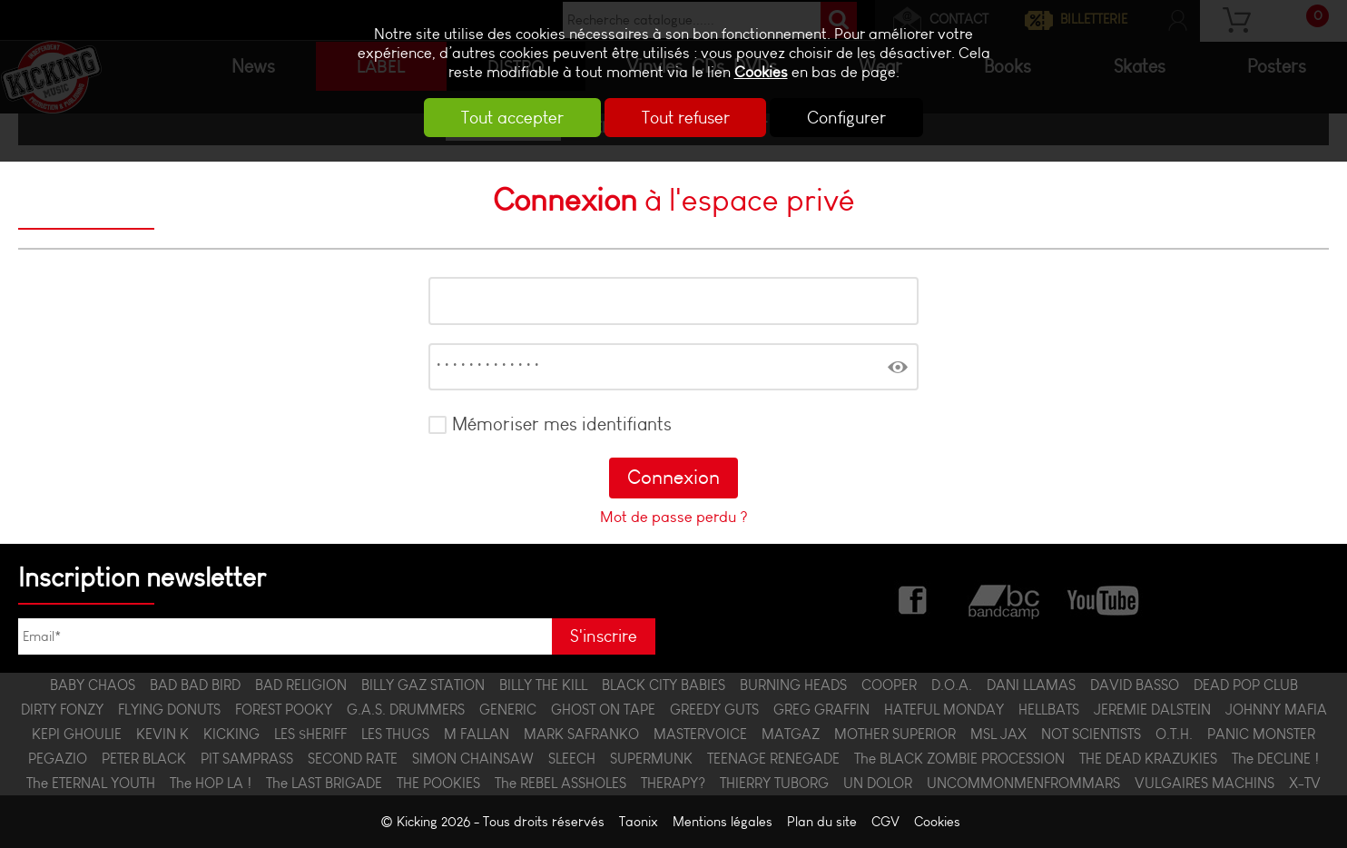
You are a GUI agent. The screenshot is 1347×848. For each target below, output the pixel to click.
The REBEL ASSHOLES (560, 783)
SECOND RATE (353, 758)
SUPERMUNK (651, 758)
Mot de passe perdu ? (674, 517)
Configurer (849, 117)
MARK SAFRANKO (581, 734)
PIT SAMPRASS (247, 758)
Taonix (638, 821)
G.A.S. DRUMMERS (406, 709)
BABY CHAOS (92, 685)
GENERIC (507, 709)
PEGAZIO (57, 758)
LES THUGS (395, 734)
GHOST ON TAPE (603, 709)
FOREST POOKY (283, 709)
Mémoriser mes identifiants (562, 424)
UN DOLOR (877, 783)
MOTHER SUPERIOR (895, 734)
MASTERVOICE (700, 734)
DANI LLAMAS (1031, 685)
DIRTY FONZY (62, 709)
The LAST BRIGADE (324, 783)
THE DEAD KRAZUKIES (1148, 758)
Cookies (761, 72)
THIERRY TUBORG (774, 783)
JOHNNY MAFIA (1276, 709)
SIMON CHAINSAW (473, 758)
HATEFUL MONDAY (944, 709)
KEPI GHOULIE (77, 734)
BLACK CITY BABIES (663, 685)
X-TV (1305, 783)
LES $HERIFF (310, 734)
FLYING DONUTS (169, 709)
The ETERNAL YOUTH (90, 783)
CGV (885, 821)
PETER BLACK (144, 758)
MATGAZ (791, 734)
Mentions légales (722, 821)
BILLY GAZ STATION (423, 685)
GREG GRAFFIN (821, 709)
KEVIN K (162, 734)
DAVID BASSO (1134, 685)
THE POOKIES (438, 783)
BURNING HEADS (793, 685)
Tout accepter (510, 117)
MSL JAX (998, 734)
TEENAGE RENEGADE (773, 758)
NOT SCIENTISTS (1091, 734)
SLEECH (571, 758)
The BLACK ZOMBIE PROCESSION (959, 758)
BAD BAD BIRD (195, 685)
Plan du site (822, 821)
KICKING (231, 734)
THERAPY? (673, 783)
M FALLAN (476, 734)
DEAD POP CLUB (1246, 685)
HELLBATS (1048, 709)
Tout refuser (686, 117)
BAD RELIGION (301, 685)
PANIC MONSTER (1261, 734)
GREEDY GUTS (714, 709)
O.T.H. (1174, 734)
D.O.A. (951, 685)
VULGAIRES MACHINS (1204, 783)
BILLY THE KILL (543, 685)
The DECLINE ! (1275, 758)
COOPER (889, 685)
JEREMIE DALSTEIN (1152, 709)
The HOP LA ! (210, 783)
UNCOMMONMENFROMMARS (1023, 783)
